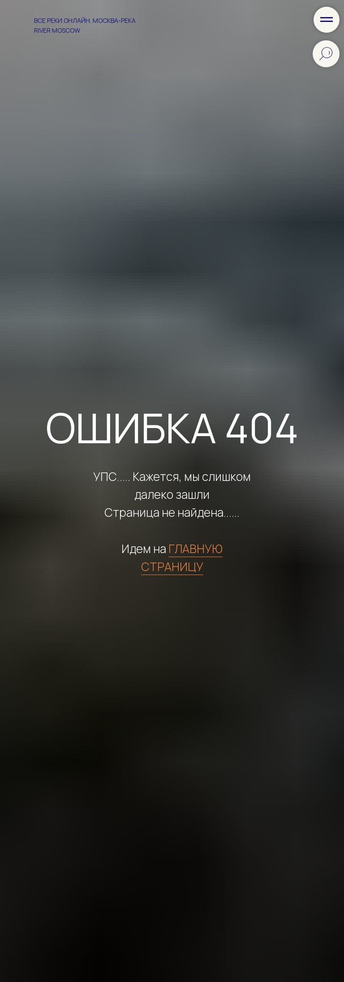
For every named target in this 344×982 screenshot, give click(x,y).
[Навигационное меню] (326, 19)
